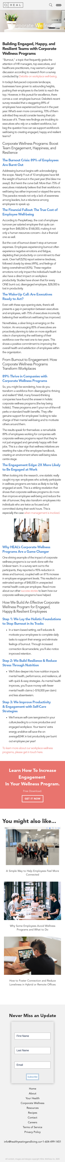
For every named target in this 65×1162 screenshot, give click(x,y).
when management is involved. (42, 513)
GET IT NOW (32, 799)
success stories (29, 591)
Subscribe (32, 1077)
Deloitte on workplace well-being (37, 76)
